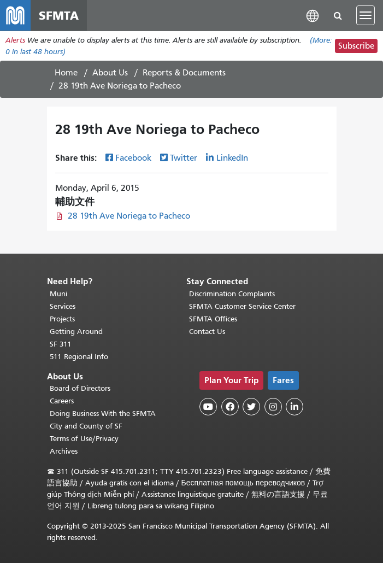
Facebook (133, 158)
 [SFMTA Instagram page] (273, 406)
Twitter (183, 158)
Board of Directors (80, 388)
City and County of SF (86, 426)
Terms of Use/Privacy (84, 438)
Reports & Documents (184, 73)
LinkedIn (232, 158)
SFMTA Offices (213, 319)
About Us (110, 73)
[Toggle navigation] (365, 15)
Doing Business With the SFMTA (103, 413)
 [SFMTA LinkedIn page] (294, 406)
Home (66, 73)
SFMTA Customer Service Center (242, 306)
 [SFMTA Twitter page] (251, 406)
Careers (62, 401)
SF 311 (61, 344)
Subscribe (356, 46)
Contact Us (207, 331)
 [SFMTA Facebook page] (230, 406)
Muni (58, 293)
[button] (312, 15)
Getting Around (76, 331)
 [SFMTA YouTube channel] (208, 406)
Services (62, 306)
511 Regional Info (79, 356)
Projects (62, 319)
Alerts (15, 40)
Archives (64, 451)
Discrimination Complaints (232, 293)
